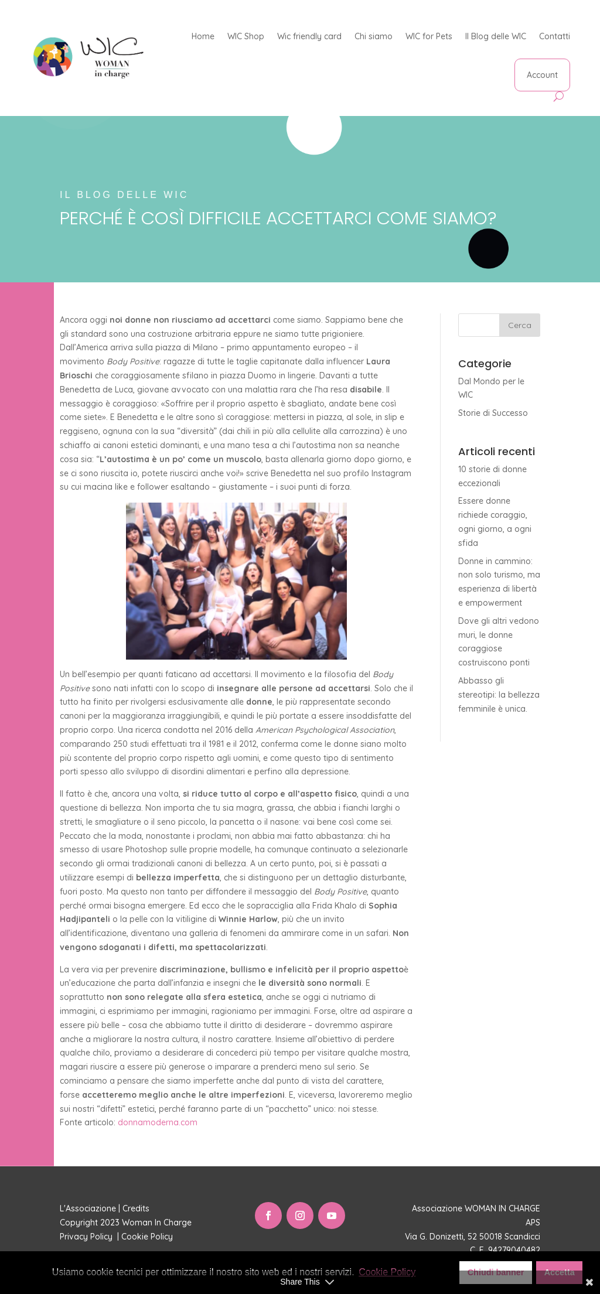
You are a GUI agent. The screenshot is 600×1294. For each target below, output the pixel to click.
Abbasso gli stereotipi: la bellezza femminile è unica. (499, 694)
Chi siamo (373, 36)
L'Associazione (88, 1208)
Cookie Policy (148, 1236)
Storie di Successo (493, 413)
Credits (135, 1208)
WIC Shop (245, 36)
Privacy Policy (87, 1236)
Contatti (554, 36)
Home (203, 36)
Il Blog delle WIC (495, 36)
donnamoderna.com (157, 1122)
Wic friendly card (309, 36)
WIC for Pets (428, 36)
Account (542, 75)
